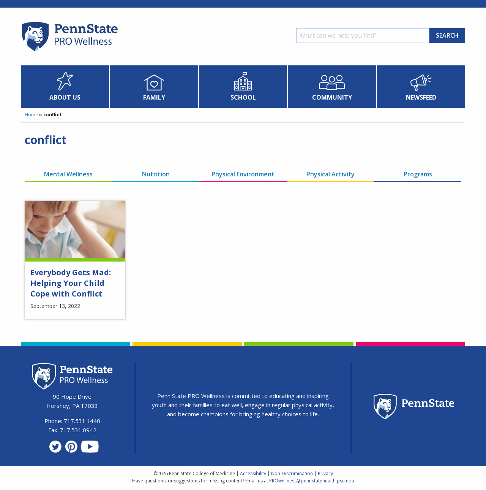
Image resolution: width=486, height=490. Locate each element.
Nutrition (156, 174)
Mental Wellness (68, 174)
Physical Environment (243, 174)
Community (332, 97)
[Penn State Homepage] (414, 408)
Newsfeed (421, 97)
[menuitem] (65, 86)
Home (31, 114)
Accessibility (253, 473)
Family (154, 97)
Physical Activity (330, 174)
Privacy (325, 473)
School (243, 97)
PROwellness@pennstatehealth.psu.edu (311, 480)
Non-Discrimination (292, 473)
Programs (418, 174)
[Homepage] (69, 51)
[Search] (362, 35)
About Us (64, 97)
